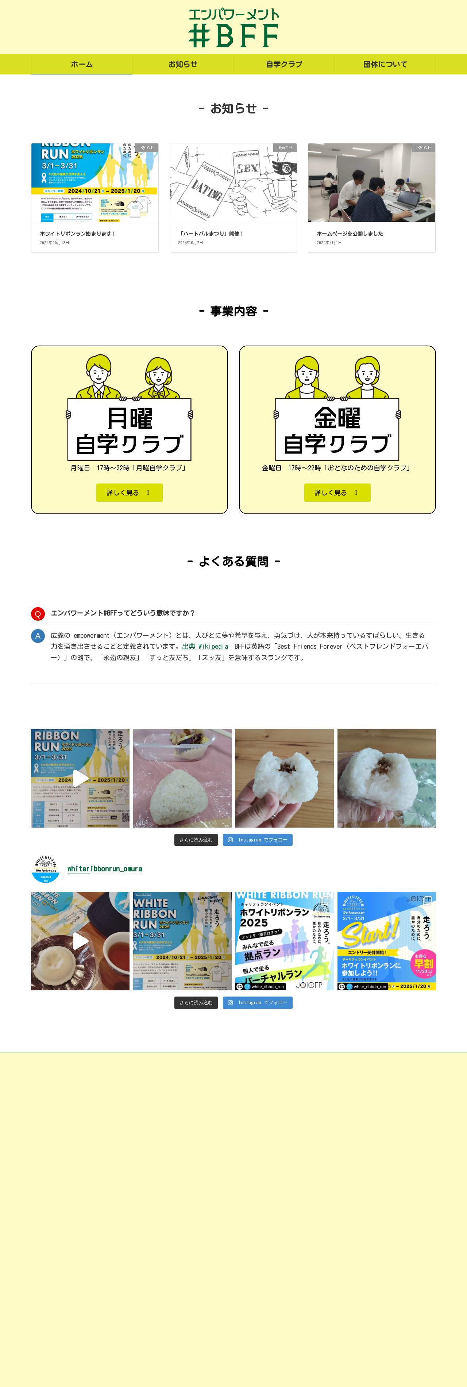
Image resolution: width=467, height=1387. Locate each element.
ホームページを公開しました (350, 433)
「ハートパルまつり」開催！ (211, 433)
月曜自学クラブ (201, 1335)
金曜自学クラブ (201, 1349)
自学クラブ (190, 1321)
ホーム (184, 1292)
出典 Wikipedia (205, 846)
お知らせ (187, 1306)
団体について (193, 1364)
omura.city (100, 1346)
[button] (129, 692)
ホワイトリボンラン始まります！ (78, 433)
